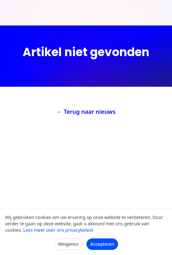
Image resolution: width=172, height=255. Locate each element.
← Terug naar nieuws (86, 111)
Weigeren (68, 244)
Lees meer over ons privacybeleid (58, 230)
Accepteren (102, 244)
